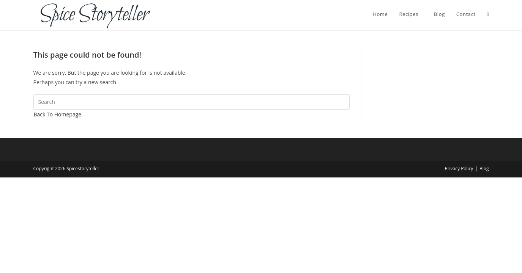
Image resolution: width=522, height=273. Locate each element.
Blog (484, 168)
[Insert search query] (191, 102)
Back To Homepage (58, 114)
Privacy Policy (459, 168)
